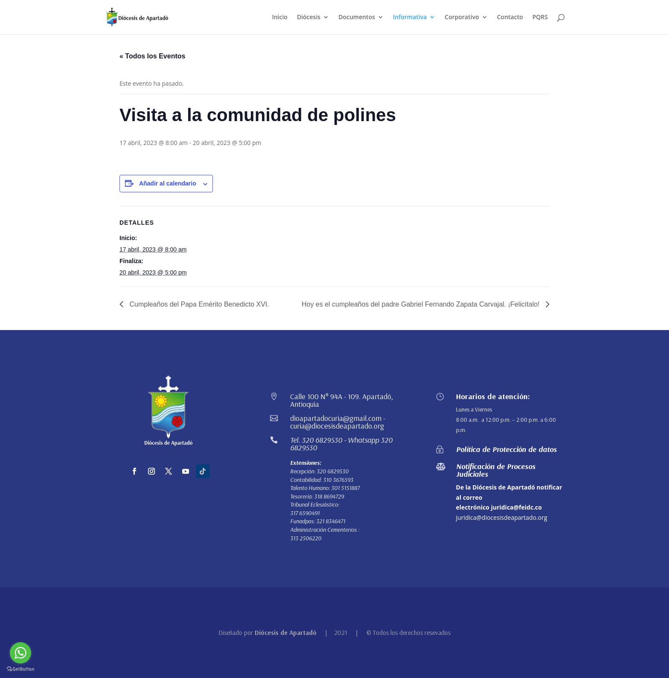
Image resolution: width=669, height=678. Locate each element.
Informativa (410, 17)
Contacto (510, 17)
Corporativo (462, 17)
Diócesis (308, 17)
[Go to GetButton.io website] (20, 669)
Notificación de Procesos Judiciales (495, 470)
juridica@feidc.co (516, 507)
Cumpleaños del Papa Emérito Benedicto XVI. (198, 304)
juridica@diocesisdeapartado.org (501, 517)
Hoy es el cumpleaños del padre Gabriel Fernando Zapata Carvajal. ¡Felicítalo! (421, 304)
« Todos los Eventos (152, 56)
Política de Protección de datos (506, 449)
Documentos (356, 17)
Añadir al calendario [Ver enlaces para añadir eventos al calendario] (167, 183)
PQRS (540, 17)
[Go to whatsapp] (20, 653)
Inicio (279, 17)
